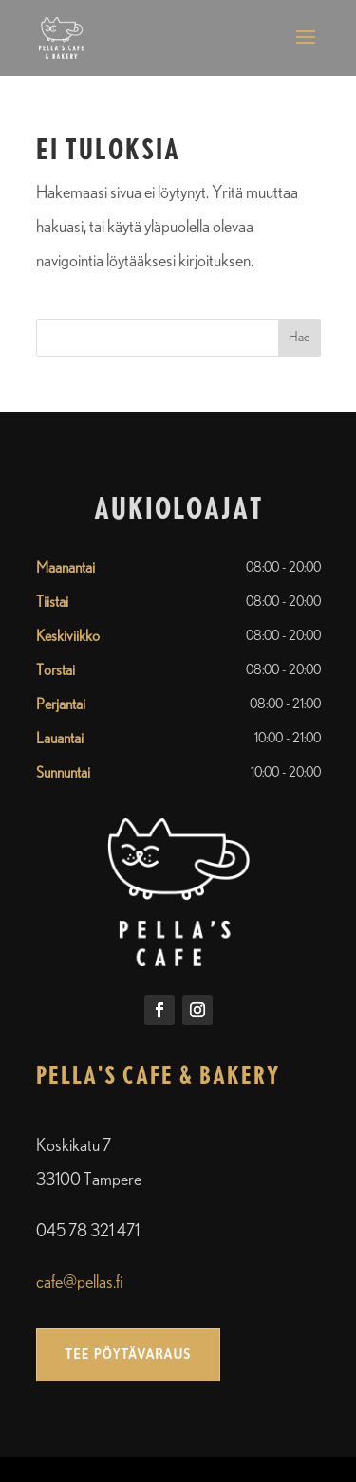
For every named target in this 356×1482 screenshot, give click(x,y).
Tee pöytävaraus (129, 1354)
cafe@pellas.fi (79, 1282)
